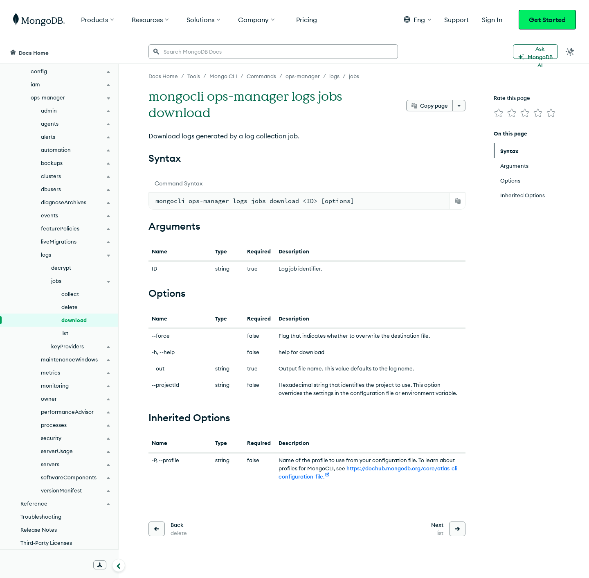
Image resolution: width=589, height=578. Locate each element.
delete (69, 307)
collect (70, 294)
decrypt (61, 267)
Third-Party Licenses (46, 543)
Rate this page (512, 98)
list (64, 333)
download (74, 320)
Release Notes (38, 529)
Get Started (547, 20)
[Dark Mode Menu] (570, 51)
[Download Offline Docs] (99, 564)
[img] (499, 113)
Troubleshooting (40, 516)
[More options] (458, 105)
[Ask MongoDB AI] (535, 51)
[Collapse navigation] (118, 565)
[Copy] (457, 201)
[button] (417, 19)
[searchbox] (273, 51)
